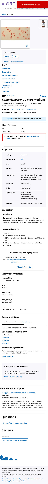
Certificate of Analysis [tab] (9, 322)
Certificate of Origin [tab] (25, 322)
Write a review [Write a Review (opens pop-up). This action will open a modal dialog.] (20, 109)
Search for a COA (7, 356)
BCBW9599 (5, 340)
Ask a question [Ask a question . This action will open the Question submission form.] (31, 109)
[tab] (5, 14)
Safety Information (9, 75)
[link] (6, 479)
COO (15, 56)
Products (3, 14)
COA (7, 56)
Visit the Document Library (13, 377)
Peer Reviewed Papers (11, 82)
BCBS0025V (5, 343)
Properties (6, 68)
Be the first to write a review (15, 440)
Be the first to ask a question (15, 423)
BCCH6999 (5, 338)
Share (43, 96)
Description (6, 72)
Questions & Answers (7, 87)
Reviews (5, 91)
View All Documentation (13, 62)
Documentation (8, 79)
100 (22, 159)
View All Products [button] (24, 267)
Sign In (9, 118)
